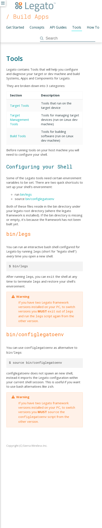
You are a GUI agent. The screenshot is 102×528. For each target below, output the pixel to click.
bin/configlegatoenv (39, 199)
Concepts (37, 27)
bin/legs (26, 194)
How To (93, 27)
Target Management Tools (19, 119)
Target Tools (19, 105)
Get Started (15, 27)
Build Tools (18, 136)
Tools (76, 27)
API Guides (58, 27)
